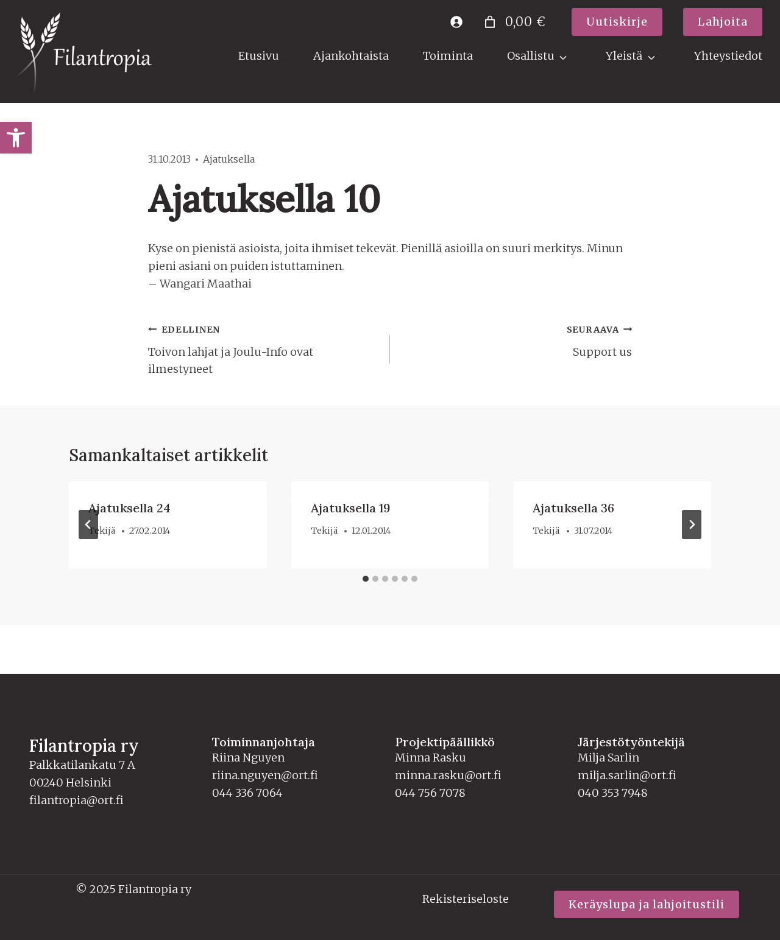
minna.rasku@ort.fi (448, 775)
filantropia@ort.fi (76, 800)
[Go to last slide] (88, 524)
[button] (16, 138)
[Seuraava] (691, 524)
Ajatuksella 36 (573, 507)
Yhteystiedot (728, 56)
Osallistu (531, 56)
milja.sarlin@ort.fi (627, 775)
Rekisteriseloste (465, 899)
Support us (516, 339)
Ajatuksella (229, 159)
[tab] (366, 579)
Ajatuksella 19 (350, 507)
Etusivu (258, 56)
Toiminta (448, 56)
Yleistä (624, 56)
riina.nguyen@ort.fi (265, 775)
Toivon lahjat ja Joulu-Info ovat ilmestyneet (263, 348)
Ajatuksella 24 (129, 507)
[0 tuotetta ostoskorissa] (513, 22)
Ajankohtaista (351, 56)
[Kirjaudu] (456, 21)
